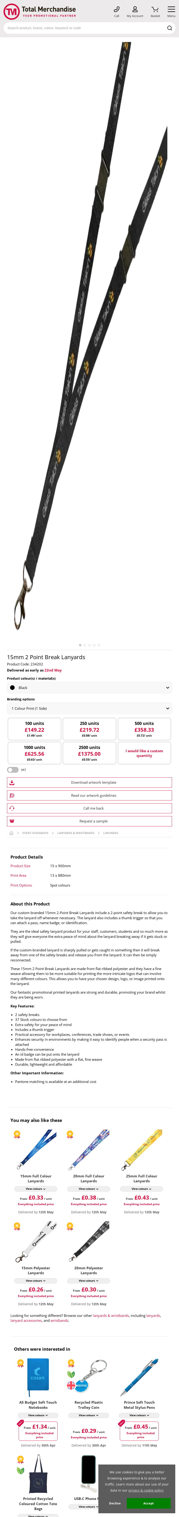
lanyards (153, 1315)
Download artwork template (93, 782)
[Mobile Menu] (171, 12)
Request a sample (93, 821)
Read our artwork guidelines (93, 795)
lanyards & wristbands (111, 1315)
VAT (23, 770)
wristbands (59, 1320)
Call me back (93, 808)
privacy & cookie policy (146, 1490)
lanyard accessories (26, 1320)
